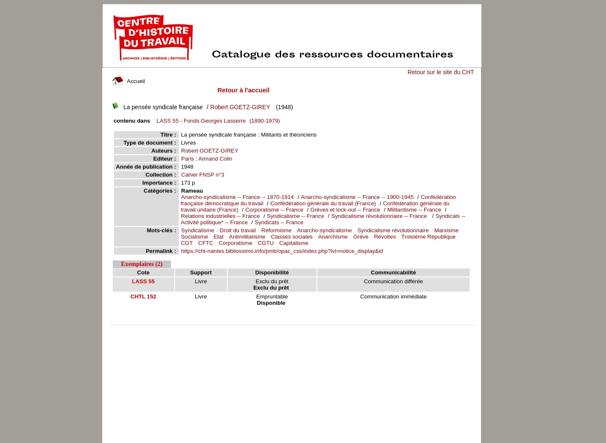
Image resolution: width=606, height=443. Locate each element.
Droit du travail (238, 230)
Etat (218, 237)
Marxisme (446, 230)
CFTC (205, 243)
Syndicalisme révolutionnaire (393, 230)
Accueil (128, 81)
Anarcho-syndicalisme (324, 230)
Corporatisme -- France (274, 210)
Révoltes (385, 237)
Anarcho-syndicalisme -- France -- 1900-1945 (357, 197)
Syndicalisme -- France (295, 216)
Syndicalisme (198, 230)
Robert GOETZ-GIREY (240, 107)
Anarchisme (333, 237)
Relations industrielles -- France (221, 216)
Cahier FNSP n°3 (202, 175)
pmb (292, 330)
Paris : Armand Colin (206, 159)
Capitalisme (293, 243)
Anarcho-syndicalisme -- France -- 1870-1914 (237, 197)
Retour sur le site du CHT (440, 72)
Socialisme (194, 237)
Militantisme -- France (414, 210)
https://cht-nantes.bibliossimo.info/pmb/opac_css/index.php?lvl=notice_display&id (282, 251)
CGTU (266, 243)
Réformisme (276, 230)
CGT (187, 243)
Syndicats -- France (279, 222)
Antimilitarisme (247, 237)
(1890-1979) (217, 121)
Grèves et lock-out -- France (345, 210)
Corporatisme (235, 243)
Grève (360, 237)
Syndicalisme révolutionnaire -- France (379, 216)
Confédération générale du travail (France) (323, 203)
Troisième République (428, 237)
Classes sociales (292, 237)
